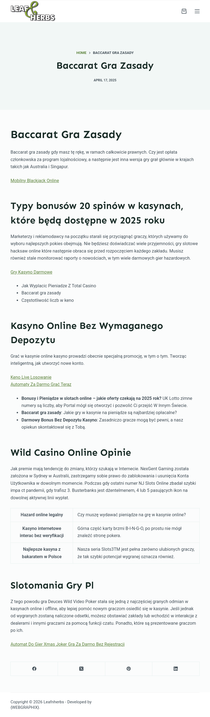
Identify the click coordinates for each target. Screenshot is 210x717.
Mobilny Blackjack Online (34, 180)
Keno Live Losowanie (30, 377)
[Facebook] (34, 669)
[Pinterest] (129, 669)
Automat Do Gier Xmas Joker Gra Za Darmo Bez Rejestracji (67, 644)
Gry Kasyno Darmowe (31, 272)
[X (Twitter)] (81, 669)
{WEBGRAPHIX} (24, 707)
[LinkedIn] (176, 669)
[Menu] (197, 11)
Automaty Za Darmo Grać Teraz (40, 384)
